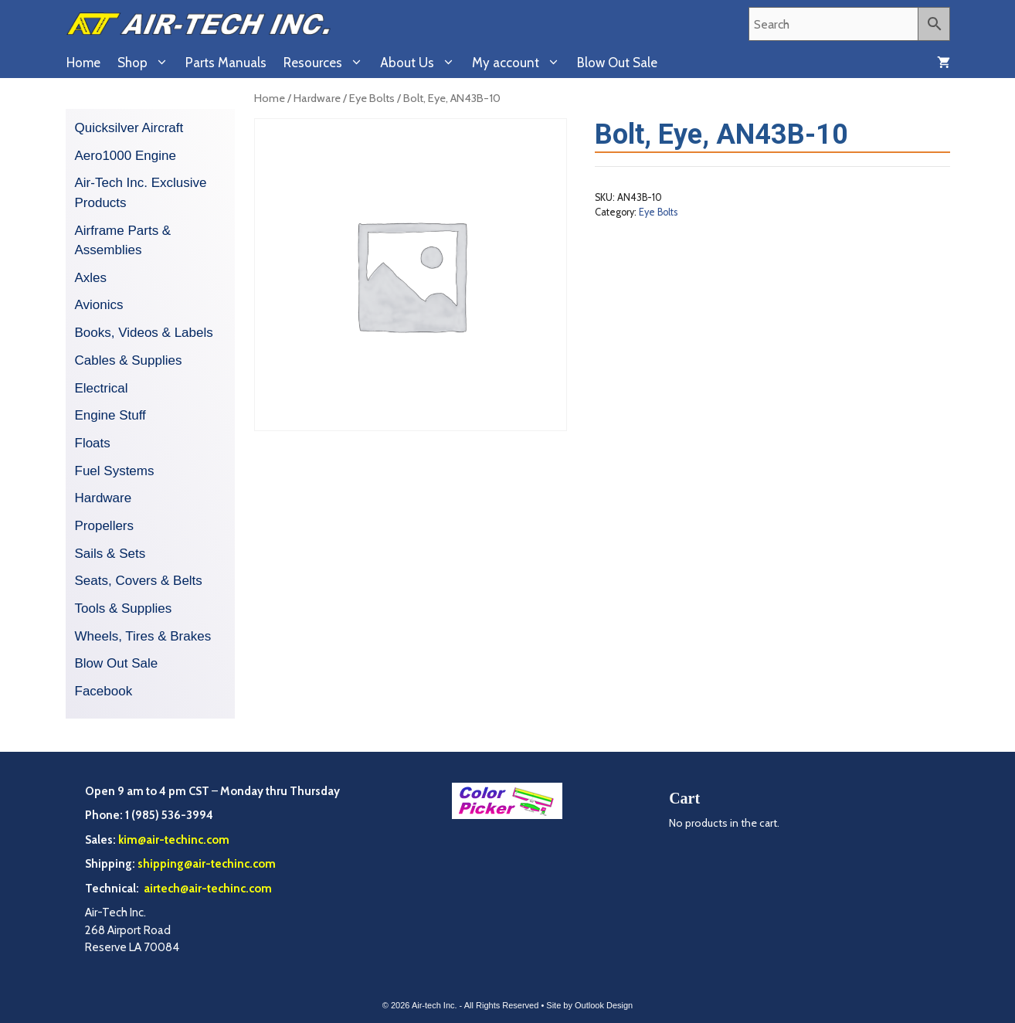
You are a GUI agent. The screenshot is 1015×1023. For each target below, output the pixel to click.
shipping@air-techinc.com (206, 864)
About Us (421, 62)
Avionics (99, 304)
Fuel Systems (114, 471)
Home (83, 62)
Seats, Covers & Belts (138, 580)
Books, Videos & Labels (144, 332)
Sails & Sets (110, 553)
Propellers (104, 525)
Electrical (101, 388)
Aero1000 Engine (125, 155)
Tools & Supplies (123, 608)
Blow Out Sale (617, 62)
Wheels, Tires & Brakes (143, 636)
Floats (92, 443)
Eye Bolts (372, 98)
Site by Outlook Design (589, 1005)
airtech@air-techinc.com (206, 889)
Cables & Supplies (128, 360)
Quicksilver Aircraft (129, 128)
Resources (327, 62)
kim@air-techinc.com (173, 840)
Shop (147, 62)
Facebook (104, 691)
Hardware (317, 98)
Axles (91, 277)
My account (520, 62)
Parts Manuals (225, 62)
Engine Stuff (110, 415)
